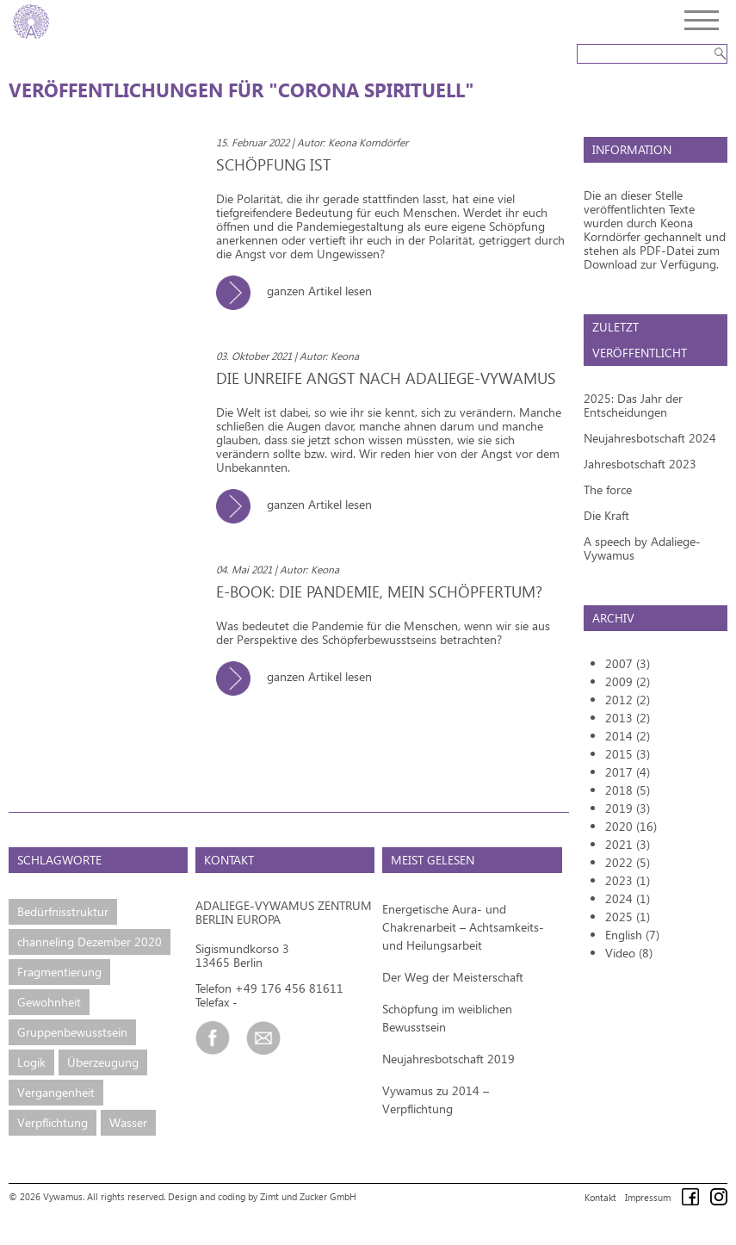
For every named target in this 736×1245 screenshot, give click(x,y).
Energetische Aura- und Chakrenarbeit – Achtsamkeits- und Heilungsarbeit (463, 927)
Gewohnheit (49, 1002)
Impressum (648, 1197)
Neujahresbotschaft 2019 (448, 1058)
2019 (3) (627, 808)
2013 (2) (627, 717)
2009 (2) (627, 681)
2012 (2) (627, 699)
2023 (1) (627, 880)
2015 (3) (627, 754)
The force (608, 489)
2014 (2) (627, 736)
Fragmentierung (59, 971)
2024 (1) (627, 898)
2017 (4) (627, 772)
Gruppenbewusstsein (72, 1032)
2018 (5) (627, 790)
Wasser (128, 1122)
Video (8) (629, 953)
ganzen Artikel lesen (300, 290)
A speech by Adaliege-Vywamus (642, 548)
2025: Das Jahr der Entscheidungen (633, 405)
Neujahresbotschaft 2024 (650, 438)
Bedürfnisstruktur (62, 911)
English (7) (632, 934)
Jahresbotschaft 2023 (640, 463)
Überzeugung (103, 1062)
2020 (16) (631, 826)
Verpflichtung (52, 1122)
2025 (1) (627, 916)
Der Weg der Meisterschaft (452, 977)
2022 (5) (627, 862)
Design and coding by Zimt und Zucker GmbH (262, 1196)
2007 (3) (627, 663)
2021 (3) (627, 844)
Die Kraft (606, 515)
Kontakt (600, 1197)
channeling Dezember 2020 (89, 941)
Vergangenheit (56, 1092)
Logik (31, 1062)
